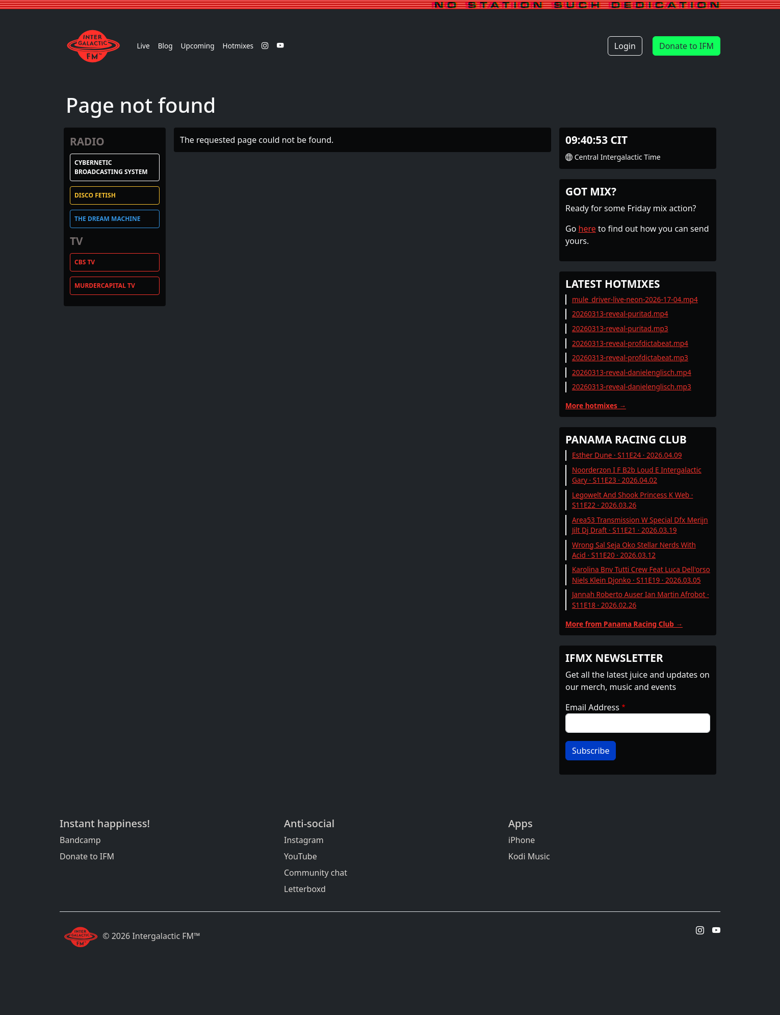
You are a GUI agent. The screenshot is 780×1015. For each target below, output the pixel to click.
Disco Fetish (95, 195)
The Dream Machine (107, 218)
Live (143, 46)
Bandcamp (80, 840)
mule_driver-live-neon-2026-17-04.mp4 (635, 299)
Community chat (315, 872)
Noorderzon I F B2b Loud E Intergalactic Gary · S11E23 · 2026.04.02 (636, 475)
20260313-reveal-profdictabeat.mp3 (630, 357)
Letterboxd (305, 889)
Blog (165, 46)
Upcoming (198, 46)
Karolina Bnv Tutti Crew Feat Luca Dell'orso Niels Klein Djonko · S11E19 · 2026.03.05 (641, 574)
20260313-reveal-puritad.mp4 (620, 313)
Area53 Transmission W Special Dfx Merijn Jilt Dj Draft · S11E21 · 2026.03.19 (640, 525)
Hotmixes (238, 46)
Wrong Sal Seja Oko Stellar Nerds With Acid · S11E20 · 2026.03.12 (634, 550)
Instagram (304, 840)
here (587, 228)
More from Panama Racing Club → (624, 624)
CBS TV (84, 262)
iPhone (521, 840)
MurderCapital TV (104, 285)
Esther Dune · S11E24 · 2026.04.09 (627, 455)
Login (625, 46)
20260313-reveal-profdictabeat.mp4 (630, 343)
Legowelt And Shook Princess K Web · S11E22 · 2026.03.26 (632, 500)
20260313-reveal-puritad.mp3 (620, 328)
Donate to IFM (686, 46)
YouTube (300, 856)
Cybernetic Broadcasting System (111, 167)
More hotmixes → (595, 405)
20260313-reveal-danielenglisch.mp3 (631, 386)
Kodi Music (529, 856)
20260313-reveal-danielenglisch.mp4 (631, 372)
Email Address (592, 707)
